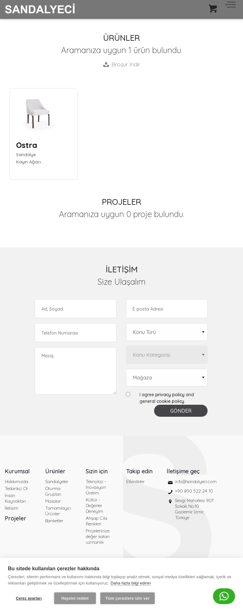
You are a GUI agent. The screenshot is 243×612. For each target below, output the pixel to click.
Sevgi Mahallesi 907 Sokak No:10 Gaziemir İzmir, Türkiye (194, 509)
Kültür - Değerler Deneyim (94, 505)
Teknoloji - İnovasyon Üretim (96, 487)
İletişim (11, 508)
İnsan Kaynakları (15, 498)
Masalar (53, 501)
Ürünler (55, 471)
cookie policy (170, 401)
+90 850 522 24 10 (194, 491)
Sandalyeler (56, 481)
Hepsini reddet (75, 598)
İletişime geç (183, 471)
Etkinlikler (135, 481)
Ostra (26, 145)
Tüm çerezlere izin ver (127, 598)
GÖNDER (180, 411)
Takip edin (139, 471)
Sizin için (97, 471)
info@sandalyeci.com (196, 481)
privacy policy (169, 394)
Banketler (54, 521)
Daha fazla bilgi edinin (130, 583)
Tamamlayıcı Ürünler (58, 511)
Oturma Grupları (53, 491)
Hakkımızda (16, 481)
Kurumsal (17, 471)
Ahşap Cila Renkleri (96, 521)
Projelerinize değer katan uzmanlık (97, 536)
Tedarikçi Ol (16, 488)
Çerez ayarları (29, 598)
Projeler (15, 518)
